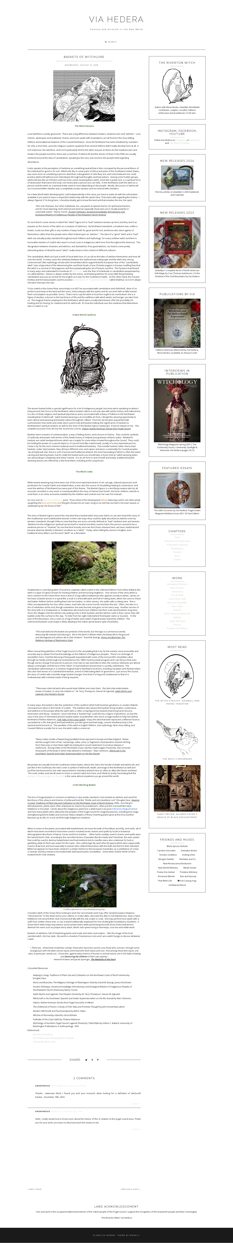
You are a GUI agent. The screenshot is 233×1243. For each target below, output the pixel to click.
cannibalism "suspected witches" (91, 279)
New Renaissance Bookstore (177, 863)
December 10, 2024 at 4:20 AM (68, 1086)
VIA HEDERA (116, 19)
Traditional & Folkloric (177, 628)
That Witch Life (165, 880)
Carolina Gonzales (166, 850)
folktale (103, 499)
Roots (177, 555)
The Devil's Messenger (177, 759)
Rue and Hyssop (188, 876)
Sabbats (177, 617)
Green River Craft (177, 598)
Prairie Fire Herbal (166, 872)
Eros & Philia (177, 595)
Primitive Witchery (188, 872)
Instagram (181, 140)
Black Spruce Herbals (177, 846)
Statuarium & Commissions (177, 540)
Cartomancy (177, 591)
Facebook (194, 140)
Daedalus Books (189, 850)
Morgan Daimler (166, 859)
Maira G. (135, 1235)
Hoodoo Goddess (168, 854)
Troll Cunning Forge (187, 881)
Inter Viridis (177, 606)
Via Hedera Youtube (179, 142)
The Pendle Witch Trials (44, 1041)
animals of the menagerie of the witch (46, 776)
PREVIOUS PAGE (131, 1189)
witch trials (77, 271)
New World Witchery (53, 499)
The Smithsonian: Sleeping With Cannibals (53, 1038)
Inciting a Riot (188, 854)
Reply (136, 1104)
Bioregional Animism (177, 584)
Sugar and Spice (177, 621)
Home (177, 537)
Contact (177, 559)
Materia (177, 609)
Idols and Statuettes (177, 602)
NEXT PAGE (35, 1189)
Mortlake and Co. (187, 859)
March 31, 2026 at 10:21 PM (66, 1111)
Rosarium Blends (166, 876)
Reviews (177, 552)
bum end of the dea (51, 502)
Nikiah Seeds (189, 867)
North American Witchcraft (177, 613)
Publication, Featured (177, 544)
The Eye (177, 624)
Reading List (177, 548)
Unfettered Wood (177, 885)
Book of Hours (177, 587)
